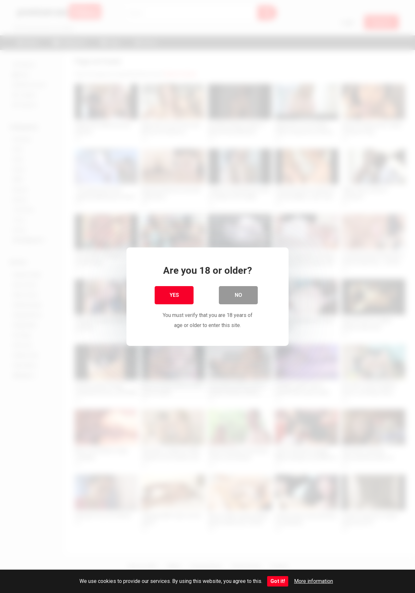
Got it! (277, 581)
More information (313, 581)
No (238, 295)
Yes (174, 295)
